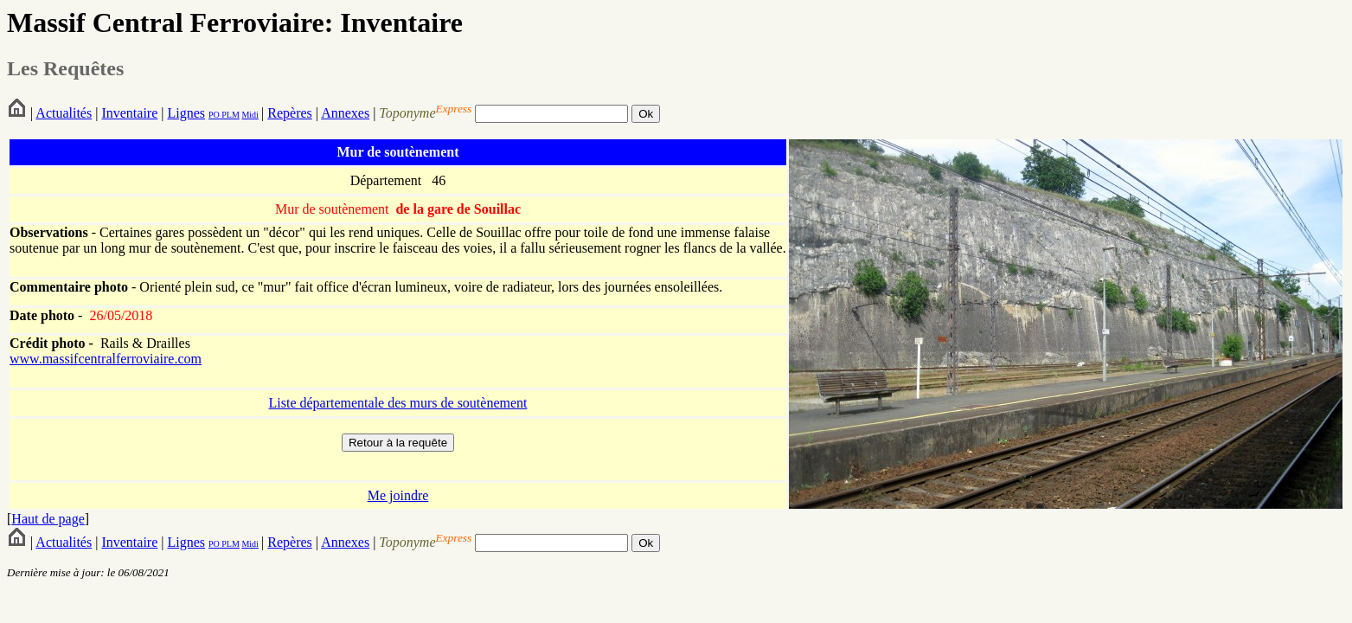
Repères (289, 113)
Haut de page (47, 518)
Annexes (345, 113)
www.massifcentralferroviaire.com (106, 358)
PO (214, 114)
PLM (230, 114)
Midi (249, 114)
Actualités (63, 113)
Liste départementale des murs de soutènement (397, 402)
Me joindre (398, 495)
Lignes (186, 113)
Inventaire (129, 113)
